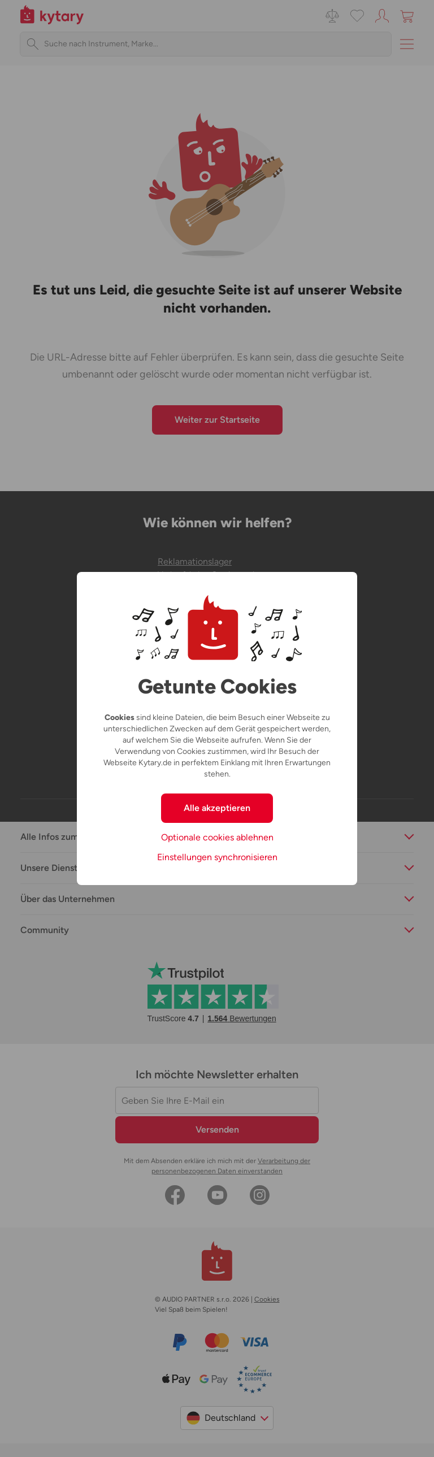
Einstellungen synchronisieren (217, 857)
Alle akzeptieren (217, 808)
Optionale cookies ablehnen (217, 837)
